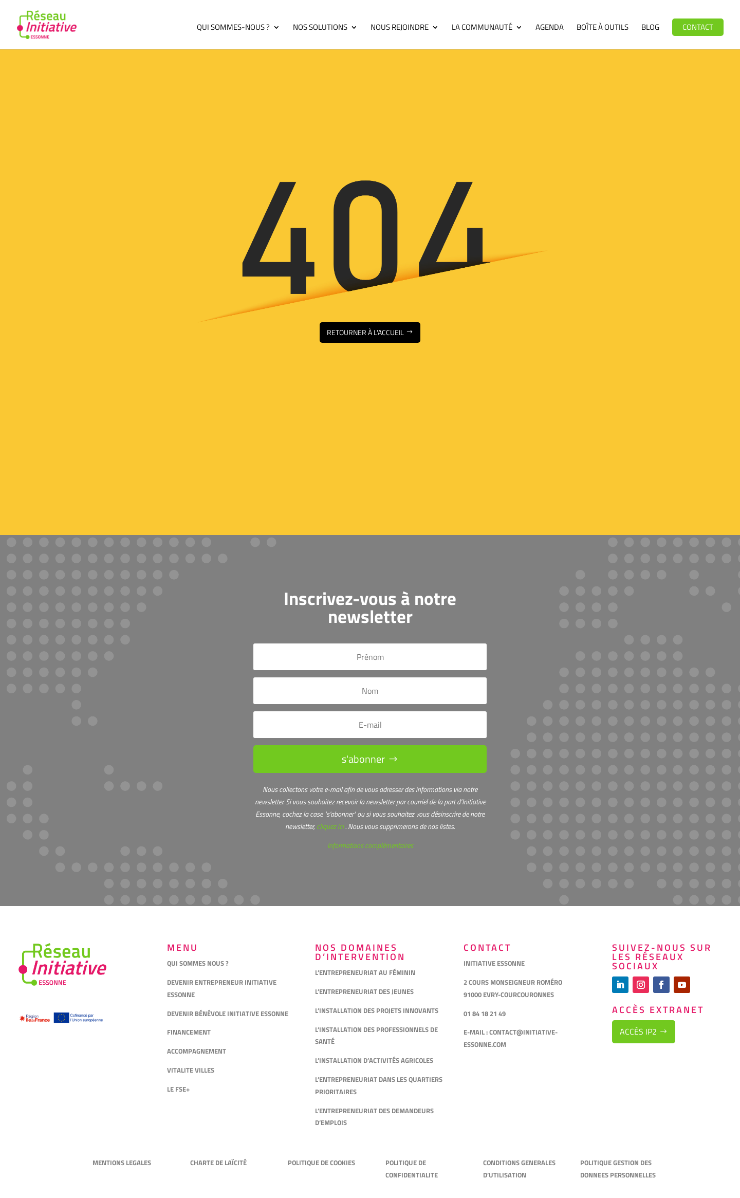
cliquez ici (329, 826)
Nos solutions (320, 28)
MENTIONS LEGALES (121, 1162)
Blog (650, 28)
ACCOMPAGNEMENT (196, 1051)
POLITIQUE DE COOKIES (321, 1162)
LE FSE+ (178, 1089)
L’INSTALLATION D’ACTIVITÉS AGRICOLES (374, 1060)
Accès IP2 (638, 1031)
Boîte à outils (602, 28)
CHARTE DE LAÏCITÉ (218, 1162)
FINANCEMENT (189, 1032)
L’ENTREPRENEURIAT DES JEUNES (364, 991)
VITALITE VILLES (191, 1070)
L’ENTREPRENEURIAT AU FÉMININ (365, 972)
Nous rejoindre (400, 28)
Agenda (549, 28)
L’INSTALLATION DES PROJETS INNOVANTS (376, 1010)
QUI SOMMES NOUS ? (198, 963)
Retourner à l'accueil (365, 332)
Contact (697, 27)
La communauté (482, 28)
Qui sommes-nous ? (233, 28)
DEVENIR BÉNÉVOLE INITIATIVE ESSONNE (227, 1013)
